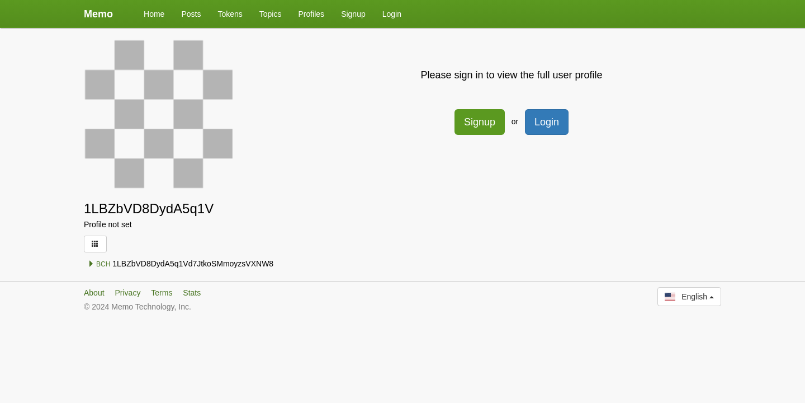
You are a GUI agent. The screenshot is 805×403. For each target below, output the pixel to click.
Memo (98, 14)
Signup (353, 14)
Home (154, 14)
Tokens (229, 14)
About (94, 292)
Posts (191, 14)
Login (391, 14)
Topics (270, 14)
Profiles (311, 14)
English (689, 296)
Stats (192, 292)
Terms (161, 292)
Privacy (127, 292)
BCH (99, 264)
